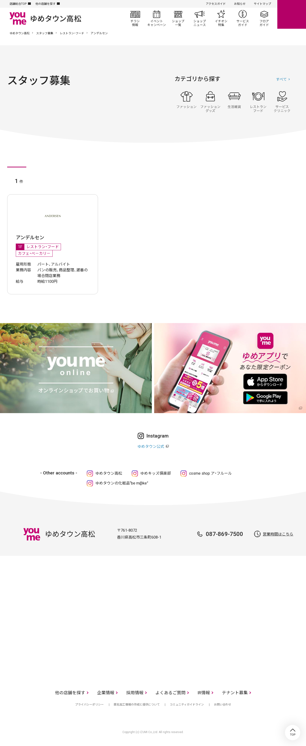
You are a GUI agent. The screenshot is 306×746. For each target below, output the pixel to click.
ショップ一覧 (178, 18)
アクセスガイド (216, 4)
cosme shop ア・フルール (210, 473)
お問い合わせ (222, 704)
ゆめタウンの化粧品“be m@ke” (121, 483)
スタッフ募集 (44, 33)
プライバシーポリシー (89, 704)
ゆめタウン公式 (150, 446)
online (291, 14)
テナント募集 (235, 692)
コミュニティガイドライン (187, 704)
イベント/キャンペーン (156, 18)
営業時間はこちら (278, 534)
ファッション (186, 102)
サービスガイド (242, 18)
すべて (281, 79)
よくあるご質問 (170, 692)
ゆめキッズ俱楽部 (155, 473)
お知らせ (240, 4)
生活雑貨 (234, 102)
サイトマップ (262, 4)
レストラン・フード (72, 33)
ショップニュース (199, 18)
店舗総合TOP (18, 4)
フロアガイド (264, 18)
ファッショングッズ (210, 102)
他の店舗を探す (45, 4)
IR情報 (203, 692)
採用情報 (134, 692)
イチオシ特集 (221, 18)
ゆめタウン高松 (20, 33)
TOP (292, 732)
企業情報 (105, 692)
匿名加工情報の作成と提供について (137, 704)
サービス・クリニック (282, 102)
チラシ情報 (135, 18)
